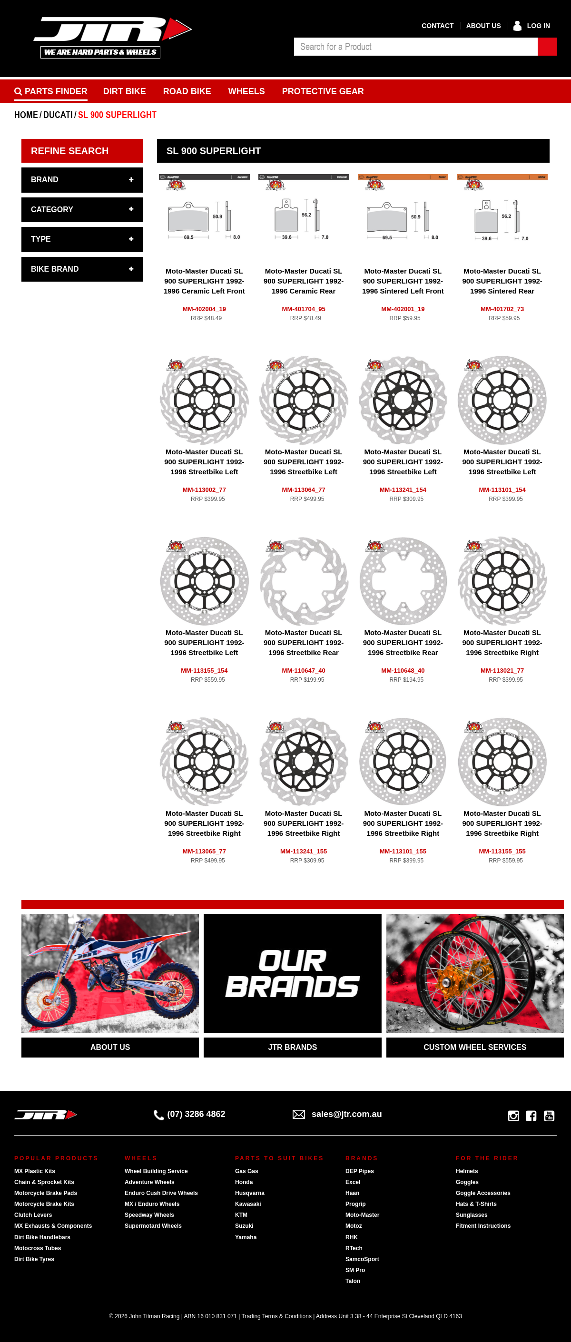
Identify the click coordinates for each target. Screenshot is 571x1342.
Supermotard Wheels (153, 1226)
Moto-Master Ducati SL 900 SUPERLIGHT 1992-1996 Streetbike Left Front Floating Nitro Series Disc (403, 472)
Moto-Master (362, 1215)
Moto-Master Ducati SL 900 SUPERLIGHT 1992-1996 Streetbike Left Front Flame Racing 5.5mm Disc (304, 472)
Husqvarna (250, 1193)
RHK (351, 1237)
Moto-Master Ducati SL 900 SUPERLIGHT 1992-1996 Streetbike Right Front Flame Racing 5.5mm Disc (204, 833)
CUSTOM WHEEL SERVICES (474, 1047)
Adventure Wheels (150, 1182)
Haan (352, 1193)
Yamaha (245, 1237)
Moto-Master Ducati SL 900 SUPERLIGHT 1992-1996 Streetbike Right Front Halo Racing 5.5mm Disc (502, 833)
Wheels (246, 91)
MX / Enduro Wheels (152, 1204)
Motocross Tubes (37, 1248)
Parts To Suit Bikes (279, 1158)
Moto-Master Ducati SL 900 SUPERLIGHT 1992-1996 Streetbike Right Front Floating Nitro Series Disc (304, 833)
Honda (244, 1182)
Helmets (467, 1171)
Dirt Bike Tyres (34, 1259)
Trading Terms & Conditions (277, 1316)
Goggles (467, 1182)
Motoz (353, 1226)
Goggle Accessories (483, 1193)
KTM (241, 1215)
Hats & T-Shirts (476, 1204)
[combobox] (416, 47)
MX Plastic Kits (34, 1171)
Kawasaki (248, 1204)
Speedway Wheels (149, 1215)
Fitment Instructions (483, 1226)
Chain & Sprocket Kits (44, 1182)
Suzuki (244, 1226)
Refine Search (69, 151)
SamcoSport (362, 1259)
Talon (352, 1281)
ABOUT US (110, 1047)
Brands (361, 1158)
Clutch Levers (33, 1215)
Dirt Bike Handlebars (42, 1237)
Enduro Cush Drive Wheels (161, 1193)
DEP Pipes (359, 1171)
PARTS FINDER (51, 91)
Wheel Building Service (156, 1171)
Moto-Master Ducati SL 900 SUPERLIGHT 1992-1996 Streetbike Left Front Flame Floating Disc (204, 472)
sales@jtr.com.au (337, 1114)
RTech (354, 1248)
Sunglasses (472, 1215)
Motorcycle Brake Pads (45, 1193)
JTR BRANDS (292, 1047)
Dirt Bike (124, 91)
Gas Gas (246, 1171)
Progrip (355, 1204)
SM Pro (355, 1270)
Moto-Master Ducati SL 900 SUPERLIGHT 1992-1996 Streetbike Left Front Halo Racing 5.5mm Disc (204, 652)
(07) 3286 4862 (190, 1114)
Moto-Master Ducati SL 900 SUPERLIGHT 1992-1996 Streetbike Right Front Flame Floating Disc (502, 652)
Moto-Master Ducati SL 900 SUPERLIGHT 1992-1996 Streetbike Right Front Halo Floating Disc (403, 833)
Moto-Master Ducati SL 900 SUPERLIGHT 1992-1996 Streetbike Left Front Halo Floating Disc (502, 472)
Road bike (187, 91)
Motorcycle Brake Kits (44, 1204)
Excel (352, 1182)
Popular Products (56, 1158)
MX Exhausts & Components (53, 1226)
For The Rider (487, 1158)
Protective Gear (323, 91)
